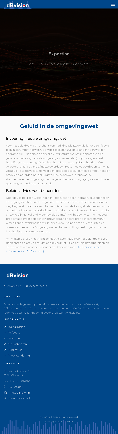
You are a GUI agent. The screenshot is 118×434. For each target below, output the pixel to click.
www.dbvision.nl (17, 398)
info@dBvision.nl (17, 392)
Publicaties (13, 349)
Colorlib (69, 421)
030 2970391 (14, 387)
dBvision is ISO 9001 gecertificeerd (25, 286)
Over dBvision (14, 326)
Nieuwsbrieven (15, 344)
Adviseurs (12, 332)
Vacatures (12, 338)
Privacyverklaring (17, 355)
